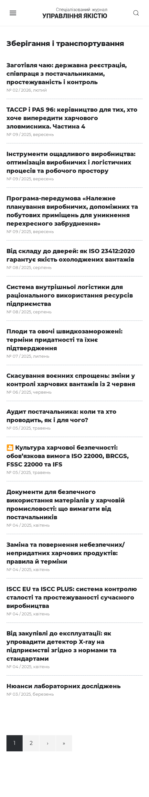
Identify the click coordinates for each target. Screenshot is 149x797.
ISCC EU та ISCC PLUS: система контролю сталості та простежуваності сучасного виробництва (71, 598)
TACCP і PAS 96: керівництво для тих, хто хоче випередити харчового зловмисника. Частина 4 (71, 118)
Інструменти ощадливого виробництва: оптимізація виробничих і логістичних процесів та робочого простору (70, 162)
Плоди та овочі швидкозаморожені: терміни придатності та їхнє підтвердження (64, 340)
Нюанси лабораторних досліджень (63, 686)
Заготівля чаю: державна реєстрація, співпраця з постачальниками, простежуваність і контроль (66, 74)
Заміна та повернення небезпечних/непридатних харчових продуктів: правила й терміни (65, 553)
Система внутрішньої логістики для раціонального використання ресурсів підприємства (69, 296)
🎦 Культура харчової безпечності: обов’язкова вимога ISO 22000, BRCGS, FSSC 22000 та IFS (67, 456)
